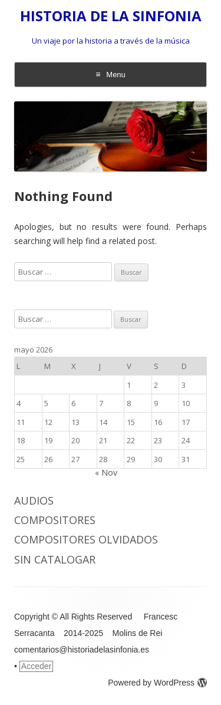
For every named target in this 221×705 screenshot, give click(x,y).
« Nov (106, 472)
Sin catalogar (54, 559)
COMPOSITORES (54, 520)
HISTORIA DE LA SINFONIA (111, 16)
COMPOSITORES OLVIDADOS (86, 539)
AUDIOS (34, 500)
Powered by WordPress (157, 682)
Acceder (36, 666)
